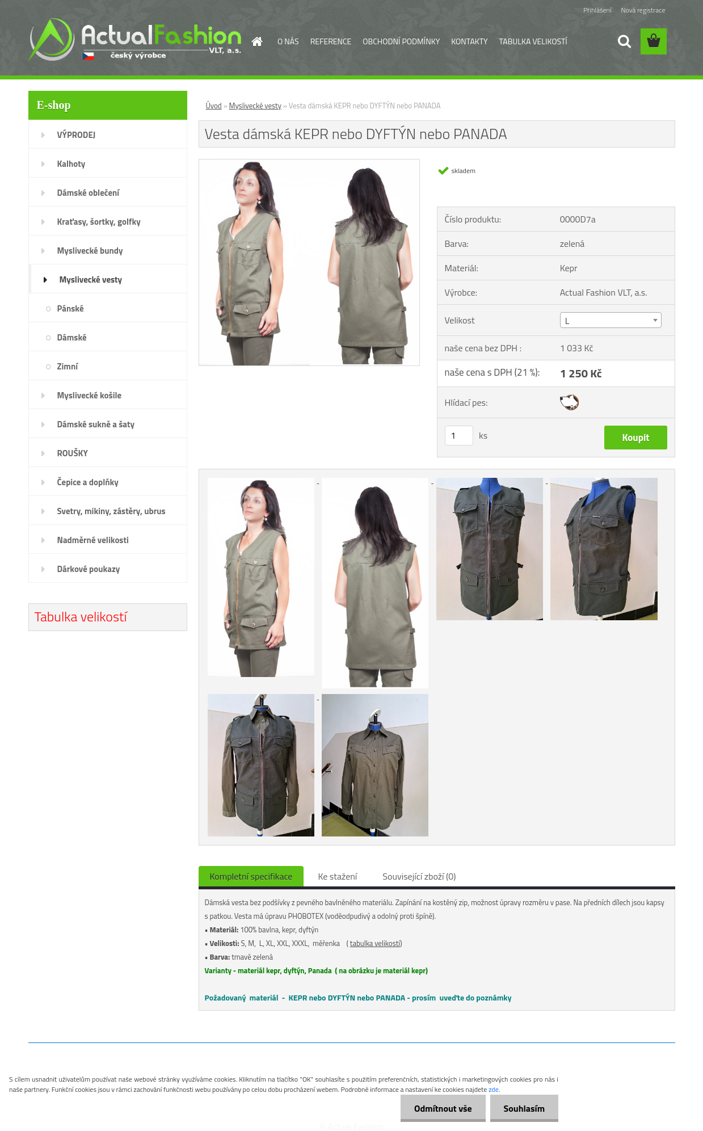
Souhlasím (523, 1108)
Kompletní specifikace (251, 876)
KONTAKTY (469, 41)
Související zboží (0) (419, 876)
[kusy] (459, 435)
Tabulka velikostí (81, 616)
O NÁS (288, 41)
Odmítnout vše (441, 1108)
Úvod (214, 105)
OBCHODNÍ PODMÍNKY (401, 41)
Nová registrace (643, 10)
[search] (624, 41)
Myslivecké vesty (255, 105)
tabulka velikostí (375, 943)
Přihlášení (597, 10)
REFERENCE (331, 41)
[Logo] (134, 39)
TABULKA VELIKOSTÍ (533, 41)
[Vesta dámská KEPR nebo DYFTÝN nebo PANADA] (309, 164)
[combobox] (611, 320)
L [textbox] (567, 320)
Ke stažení (337, 876)
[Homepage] (256, 41)
